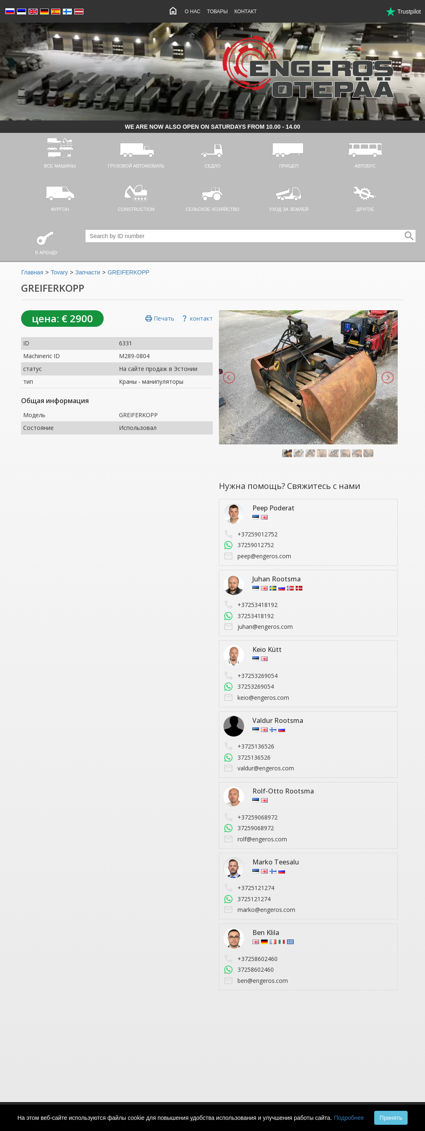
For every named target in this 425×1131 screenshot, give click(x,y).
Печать (160, 318)
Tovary (59, 272)
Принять (391, 1117)
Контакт (245, 11)
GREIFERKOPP (129, 272)
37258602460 (248, 970)
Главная (32, 272)
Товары (217, 11)
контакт (196, 318)
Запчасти (87, 272)
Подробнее (349, 1117)
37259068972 (248, 828)
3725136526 (247, 758)
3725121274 (247, 899)
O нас (192, 11)
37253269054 (248, 687)
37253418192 (248, 616)
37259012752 (248, 545)
